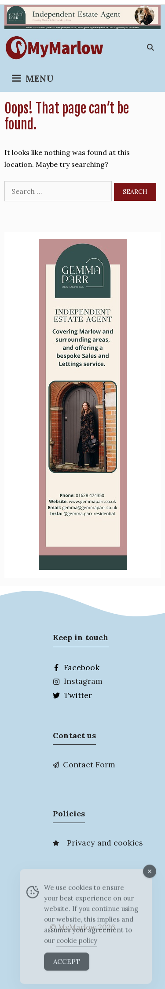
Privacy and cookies (105, 843)
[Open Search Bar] (150, 47)
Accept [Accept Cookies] (66, 966)
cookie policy (76, 944)
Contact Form (89, 764)
